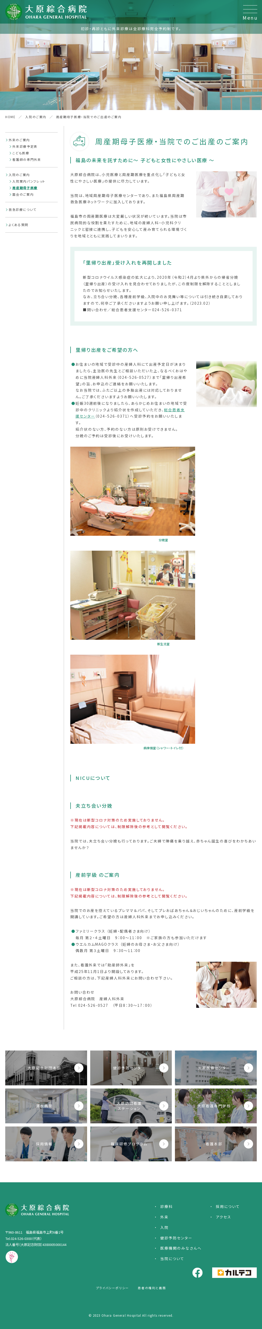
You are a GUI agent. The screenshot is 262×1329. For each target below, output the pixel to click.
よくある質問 (18, 224)
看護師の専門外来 (26, 159)
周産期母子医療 (25, 187)
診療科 (166, 1206)
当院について (172, 1258)
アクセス (223, 1216)
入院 (164, 1227)
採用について (228, 1206)
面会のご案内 (23, 194)
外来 (164, 1216)
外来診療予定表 (25, 146)
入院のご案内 (19, 174)
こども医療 (20, 153)
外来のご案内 (19, 140)
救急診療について (22, 209)
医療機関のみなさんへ (180, 1248)
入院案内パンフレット (28, 181)
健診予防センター (176, 1237)
